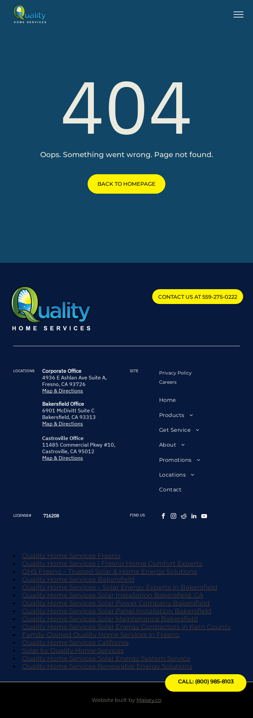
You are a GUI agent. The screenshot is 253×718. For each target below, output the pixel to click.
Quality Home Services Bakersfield (78, 579)
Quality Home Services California (75, 643)
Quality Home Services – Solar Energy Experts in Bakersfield (119, 587)
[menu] (238, 14)
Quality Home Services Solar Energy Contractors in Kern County (126, 627)
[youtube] (204, 517)
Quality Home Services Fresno (71, 556)
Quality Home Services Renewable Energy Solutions (107, 666)
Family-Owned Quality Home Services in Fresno (101, 635)
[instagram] (173, 517)
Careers (168, 382)
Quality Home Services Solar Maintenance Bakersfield (110, 619)
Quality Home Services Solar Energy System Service (106, 658)
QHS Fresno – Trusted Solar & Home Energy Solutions (109, 571)
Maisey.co (148, 700)
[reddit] (184, 517)
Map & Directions (62, 390)
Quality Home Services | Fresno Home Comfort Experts (112, 563)
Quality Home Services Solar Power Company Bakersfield (116, 603)
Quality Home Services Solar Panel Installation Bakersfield (116, 611)
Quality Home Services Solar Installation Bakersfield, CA (112, 595)
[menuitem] (199, 400)
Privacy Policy (175, 373)
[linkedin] (194, 517)
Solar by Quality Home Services (73, 650)
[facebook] (163, 517)
